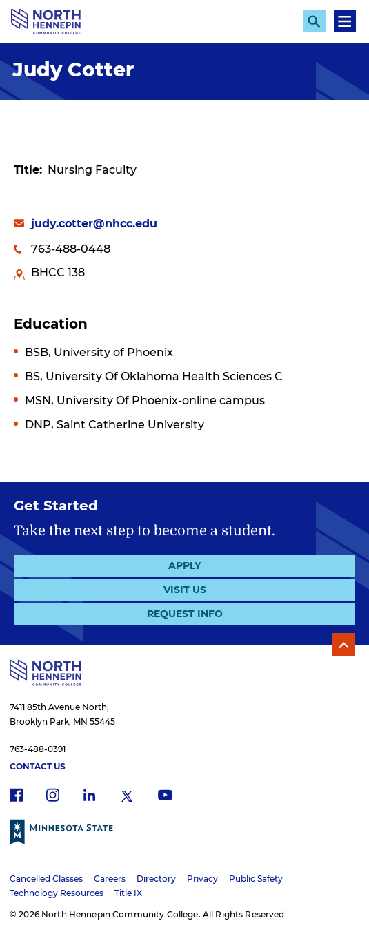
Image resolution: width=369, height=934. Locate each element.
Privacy (202, 878)
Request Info (185, 614)
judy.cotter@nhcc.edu (94, 223)
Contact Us (38, 766)
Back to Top (343, 644)
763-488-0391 (38, 749)
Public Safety (256, 878)
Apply (184, 565)
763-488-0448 (70, 249)
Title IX (128, 893)
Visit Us (184, 589)
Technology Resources (56, 893)
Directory (156, 878)
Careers (110, 878)
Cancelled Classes (46, 878)
